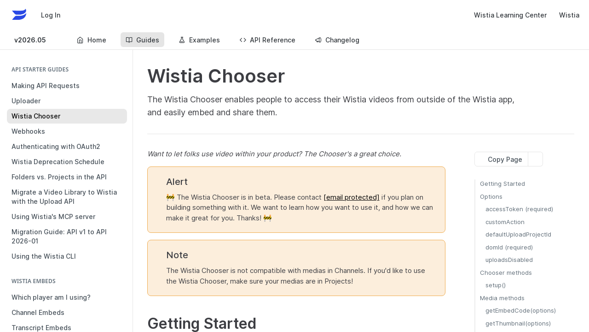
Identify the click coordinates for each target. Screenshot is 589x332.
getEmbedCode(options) (520, 310)
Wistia (569, 15)
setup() (495, 285)
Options (491, 196)
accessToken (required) (519, 209)
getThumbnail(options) (518, 323)
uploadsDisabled (509, 259)
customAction (505, 221)
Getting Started (502, 183)
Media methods (502, 298)
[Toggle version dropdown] (36, 39)
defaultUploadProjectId (518, 234)
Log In (50, 15)
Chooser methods (506, 272)
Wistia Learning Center (510, 15)
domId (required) (509, 247)
